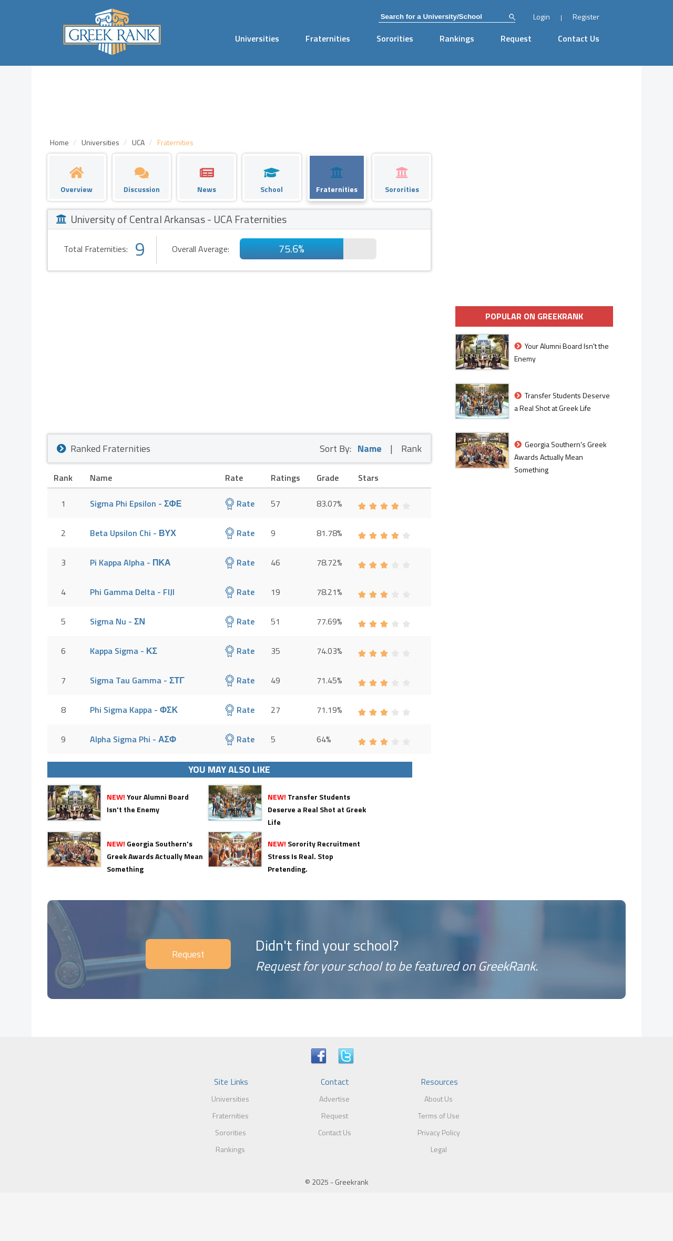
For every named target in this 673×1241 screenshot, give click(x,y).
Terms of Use (439, 1115)
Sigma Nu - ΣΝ (117, 621)
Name (370, 448)
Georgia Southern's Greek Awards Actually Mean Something (155, 856)
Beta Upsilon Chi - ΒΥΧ (133, 533)
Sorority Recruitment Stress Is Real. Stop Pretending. (314, 856)
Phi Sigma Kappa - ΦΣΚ (134, 709)
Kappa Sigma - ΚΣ (123, 650)
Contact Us (578, 38)
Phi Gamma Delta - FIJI (132, 592)
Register (586, 16)
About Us (438, 1098)
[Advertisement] (239, 349)
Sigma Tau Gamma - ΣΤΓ (137, 680)
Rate (239, 503)
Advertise (334, 1098)
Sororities (394, 38)
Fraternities (327, 38)
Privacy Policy (438, 1132)
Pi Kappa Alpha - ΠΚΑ (130, 562)
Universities (257, 38)
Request (516, 38)
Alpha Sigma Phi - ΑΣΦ (133, 739)
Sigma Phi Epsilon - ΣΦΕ (135, 503)
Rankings (457, 38)
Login (541, 16)
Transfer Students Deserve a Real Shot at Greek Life (317, 809)
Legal (439, 1149)
